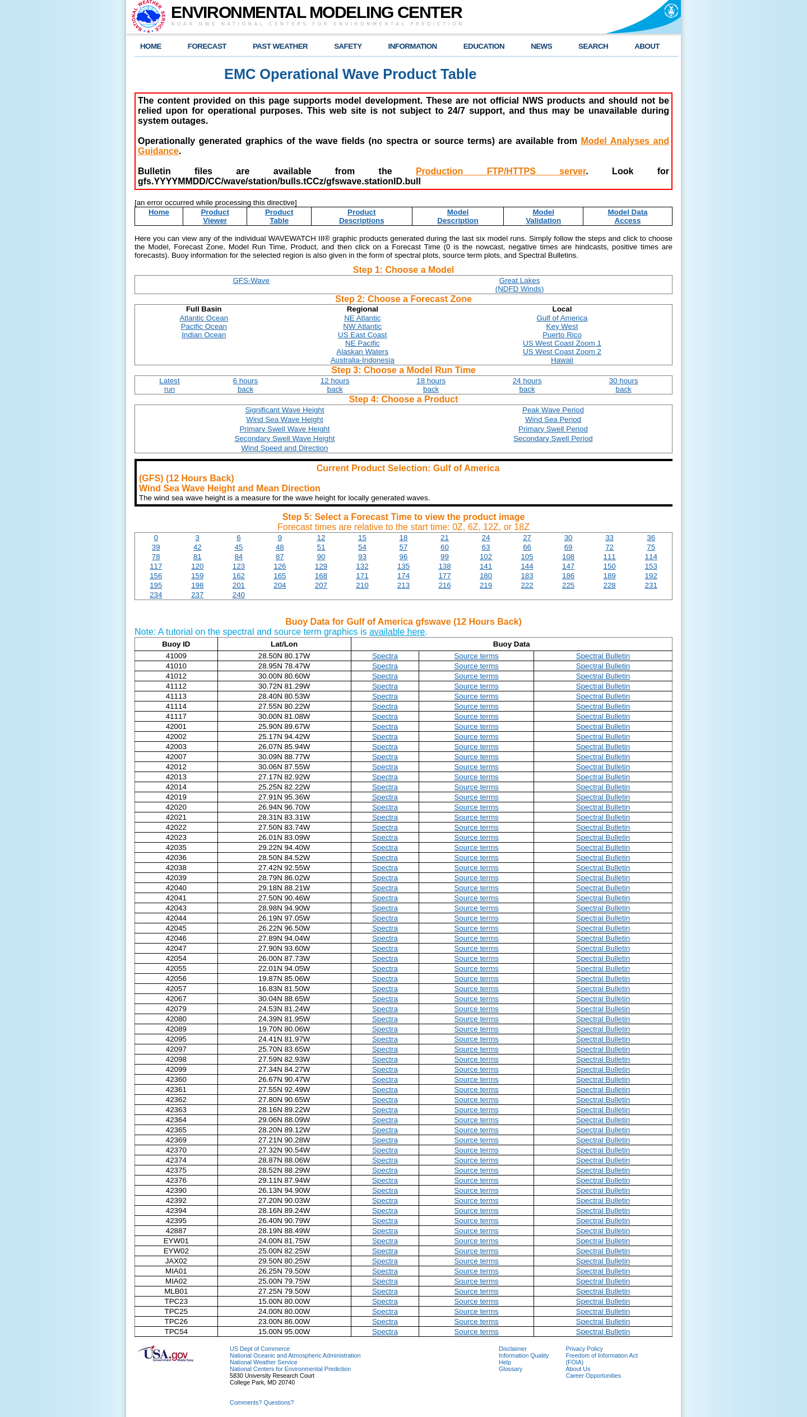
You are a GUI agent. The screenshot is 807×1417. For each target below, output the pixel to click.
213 (403, 585)
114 (651, 556)
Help (505, 1362)
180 (486, 576)
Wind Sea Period (553, 419)
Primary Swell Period (553, 429)
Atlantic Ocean (203, 318)
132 (362, 566)
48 (280, 547)
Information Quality (524, 1355)
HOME (150, 46)
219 (486, 585)
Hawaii (562, 360)
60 (444, 547)
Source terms (476, 656)
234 (156, 595)
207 (321, 585)
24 (486, 537)
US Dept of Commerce (260, 1348)
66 (527, 547)
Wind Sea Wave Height (284, 419)
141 (486, 566)
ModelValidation (543, 216)
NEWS (541, 46)
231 (651, 585)
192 (651, 576)
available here (397, 632)
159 (197, 576)
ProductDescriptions (361, 216)
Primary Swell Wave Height (284, 429)
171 (362, 576)
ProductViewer (215, 216)
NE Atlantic (362, 318)
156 (156, 576)
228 (610, 585)
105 (527, 556)
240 (239, 595)
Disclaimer (513, 1348)
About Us (577, 1368)
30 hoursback (623, 385)
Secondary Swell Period (553, 438)
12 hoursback (335, 385)
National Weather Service (264, 1362)
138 (444, 566)
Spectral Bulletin (603, 656)
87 (280, 556)
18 (404, 537)
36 (651, 537)
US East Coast (362, 335)
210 (362, 585)
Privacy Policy (583, 1348)
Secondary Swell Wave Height (285, 438)
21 (444, 537)
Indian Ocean (204, 335)
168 (321, 576)
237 (197, 595)
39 (156, 547)
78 (156, 556)
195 (156, 585)
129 (321, 566)
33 (609, 537)
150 (610, 566)
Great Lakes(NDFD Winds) (519, 284)
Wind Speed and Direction (285, 448)
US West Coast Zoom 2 (562, 351)
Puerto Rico (562, 335)
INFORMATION (412, 46)
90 (321, 556)
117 (156, 566)
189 (610, 576)
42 (197, 547)
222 (527, 585)
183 (527, 576)
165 (279, 576)
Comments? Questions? (262, 1402)
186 (568, 576)
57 (404, 547)
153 (651, 566)
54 (362, 547)
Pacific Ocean (204, 326)
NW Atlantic (362, 326)
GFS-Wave (251, 280)
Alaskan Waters (362, 351)
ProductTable (279, 216)
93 (362, 556)
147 (568, 566)
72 (609, 547)
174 (403, 576)
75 (651, 547)
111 (610, 556)
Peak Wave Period (553, 410)
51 (321, 547)
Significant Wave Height (284, 410)
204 (279, 585)
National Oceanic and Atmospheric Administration (295, 1355)
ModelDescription (457, 216)
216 (444, 585)
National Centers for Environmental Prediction (290, 1368)
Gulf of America (561, 318)
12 (321, 537)
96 (404, 556)
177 (444, 576)
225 (568, 585)
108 (568, 556)
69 (568, 547)
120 (197, 566)
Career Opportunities (593, 1375)
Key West (562, 326)
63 (486, 547)
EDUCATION (483, 46)
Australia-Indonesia (363, 360)
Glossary (510, 1368)
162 (239, 576)
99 (444, 556)
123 (239, 566)
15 (362, 537)
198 (197, 585)
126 (279, 566)
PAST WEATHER (280, 46)
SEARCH (593, 46)
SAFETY (347, 46)
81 (197, 556)
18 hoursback (431, 385)
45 (238, 547)
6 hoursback (245, 385)
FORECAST (207, 46)
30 (568, 537)
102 (486, 556)
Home (159, 212)
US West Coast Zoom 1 (562, 343)
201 (239, 585)
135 (403, 566)
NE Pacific (362, 343)
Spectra (385, 656)
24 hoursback (527, 385)
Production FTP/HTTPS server (501, 171)
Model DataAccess (627, 216)
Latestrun (169, 385)
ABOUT (647, 46)
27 (527, 537)
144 (527, 566)
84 (238, 556)
